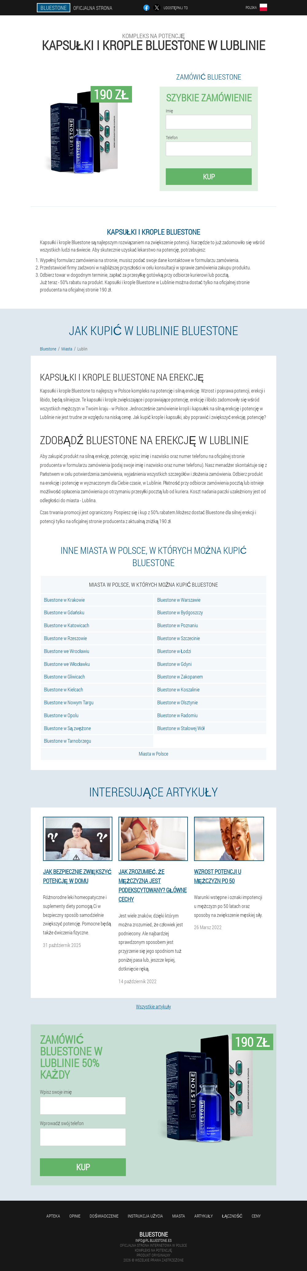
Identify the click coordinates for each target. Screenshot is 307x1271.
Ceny (256, 1216)
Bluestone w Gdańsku (64, 612)
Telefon (172, 137)
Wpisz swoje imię (56, 1091)
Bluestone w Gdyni (174, 664)
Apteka (53, 1216)
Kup (209, 177)
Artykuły (203, 1216)
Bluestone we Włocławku (67, 664)
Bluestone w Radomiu (177, 715)
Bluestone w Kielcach (63, 689)
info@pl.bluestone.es (153, 1240)
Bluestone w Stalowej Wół (181, 728)
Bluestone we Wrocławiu (66, 651)
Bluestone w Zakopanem (180, 676)
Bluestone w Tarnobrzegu (67, 740)
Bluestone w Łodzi (174, 651)
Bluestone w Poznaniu (177, 625)
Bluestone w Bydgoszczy (180, 612)
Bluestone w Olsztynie (177, 702)
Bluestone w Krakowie (64, 599)
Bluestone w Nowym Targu (69, 702)
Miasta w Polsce (153, 753)
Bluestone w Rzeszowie (65, 638)
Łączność (232, 1216)
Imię (169, 111)
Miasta (178, 1216)
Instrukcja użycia (145, 1216)
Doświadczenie (104, 1216)
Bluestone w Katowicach (66, 625)
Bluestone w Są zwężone (67, 728)
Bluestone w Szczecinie (178, 638)
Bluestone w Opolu (61, 715)
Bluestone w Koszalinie (178, 689)
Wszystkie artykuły (153, 1006)
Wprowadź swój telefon (62, 1123)
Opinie (74, 1216)
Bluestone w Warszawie (178, 599)
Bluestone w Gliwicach (64, 676)
